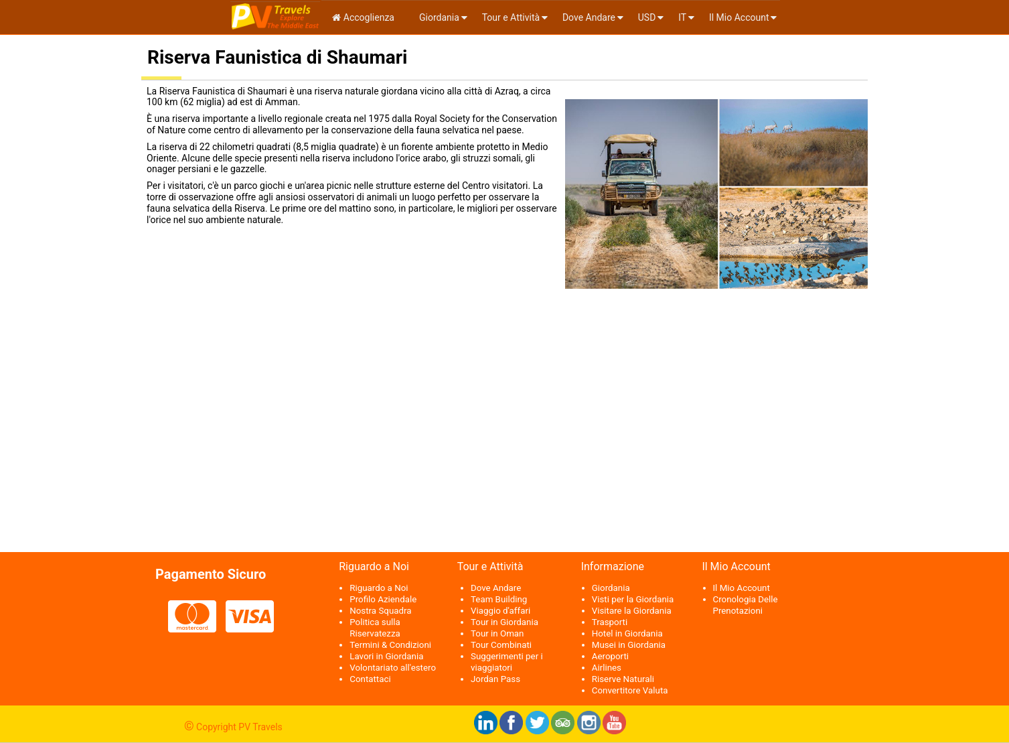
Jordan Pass (495, 679)
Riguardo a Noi (379, 588)
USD (647, 17)
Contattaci (370, 679)
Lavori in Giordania (386, 656)
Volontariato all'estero (393, 668)
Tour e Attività (511, 17)
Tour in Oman (497, 633)
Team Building (499, 599)
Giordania (438, 17)
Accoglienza (363, 17)
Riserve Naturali (623, 679)
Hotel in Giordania (627, 633)
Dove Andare (588, 17)
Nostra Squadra (380, 611)
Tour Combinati (501, 645)
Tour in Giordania (504, 622)
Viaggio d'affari (500, 611)
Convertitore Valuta (630, 690)
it (682, 17)
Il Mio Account (739, 17)
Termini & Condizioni (390, 645)
